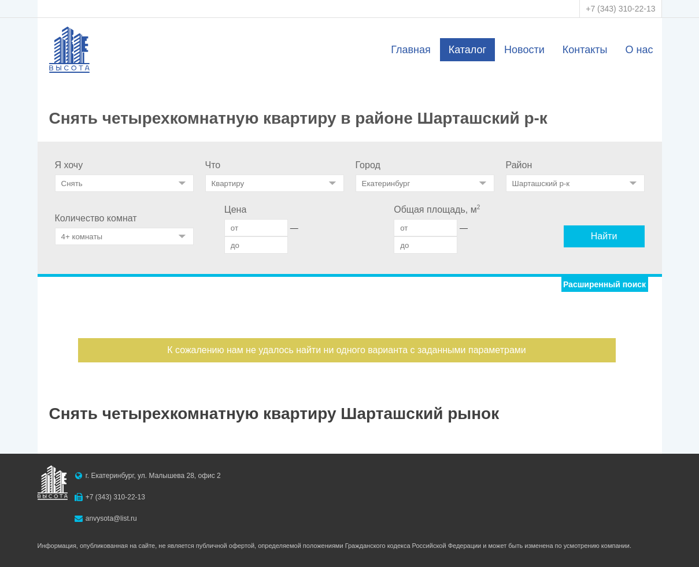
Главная (411, 49)
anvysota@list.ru (111, 518)
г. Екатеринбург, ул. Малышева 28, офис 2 (153, 476)
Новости (524, 49)
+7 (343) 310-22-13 (620, 8)
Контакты (585, 49)
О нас (639, 49)
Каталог (467, 49)
